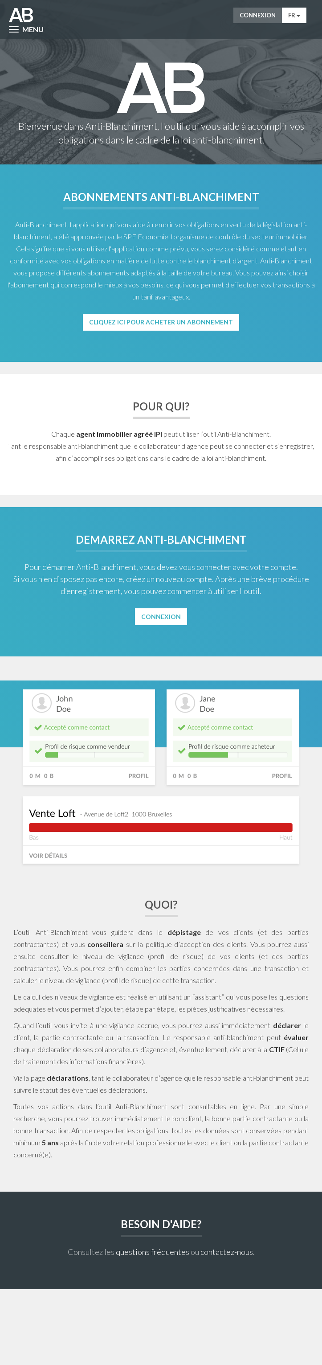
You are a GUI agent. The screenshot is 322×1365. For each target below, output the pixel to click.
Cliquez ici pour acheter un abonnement (161, 322)
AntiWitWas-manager (21, 15)
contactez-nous (226, 1252)
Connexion (258, 15)
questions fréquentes (152, 1252)
